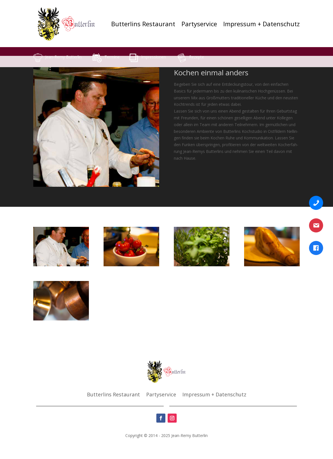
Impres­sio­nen (153, 57)
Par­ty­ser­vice (199, 23)
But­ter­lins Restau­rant (143, 23)
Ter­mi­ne (112, 57)
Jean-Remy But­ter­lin (63, 57)
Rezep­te (196, 57)
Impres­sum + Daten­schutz (261, 23)
